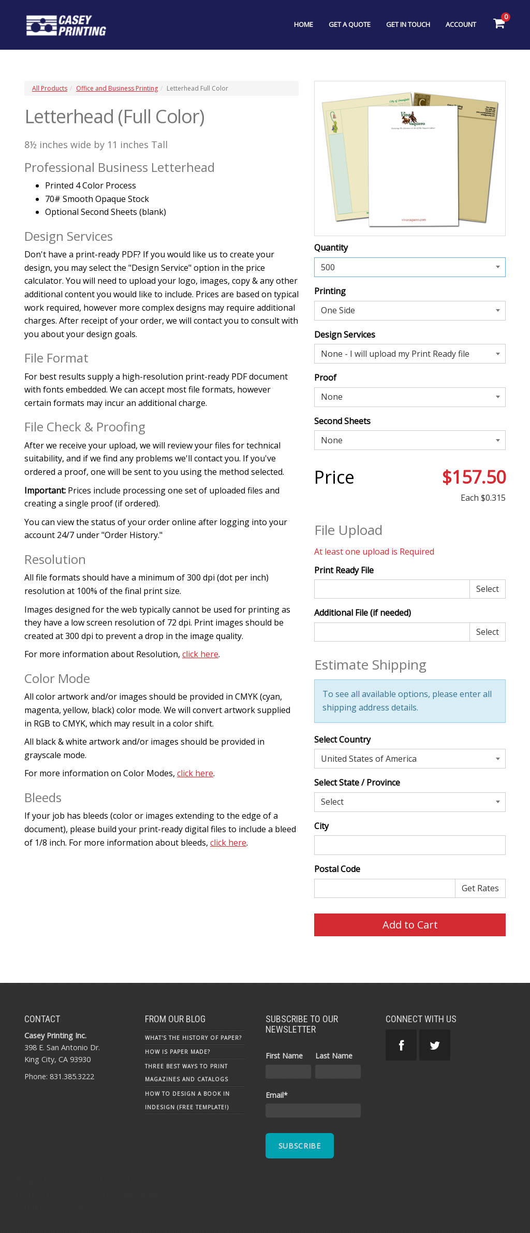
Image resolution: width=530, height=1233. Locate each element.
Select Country (342, 739)
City (321, 826)
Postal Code (337, 869)
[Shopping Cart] (498, 23)
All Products (49, 88)
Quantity (331, 247)
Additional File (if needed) (362, 612)
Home (303, 24)
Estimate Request (134, 1193)
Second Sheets (342, 421)
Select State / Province (357, 782)
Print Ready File (344, 570)
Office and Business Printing (117, 88)
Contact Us (121, 1180)
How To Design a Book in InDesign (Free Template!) (187, 1100)
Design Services (344, 334)
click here (200, 654)
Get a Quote (350, 24)
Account (461, 24)
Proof (325, 377)
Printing (330, 291)
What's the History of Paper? (193, 1037)
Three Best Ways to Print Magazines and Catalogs (186, 1073)
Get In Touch (408, 24)
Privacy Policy (40, 1180)
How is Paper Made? (177, 1051)
